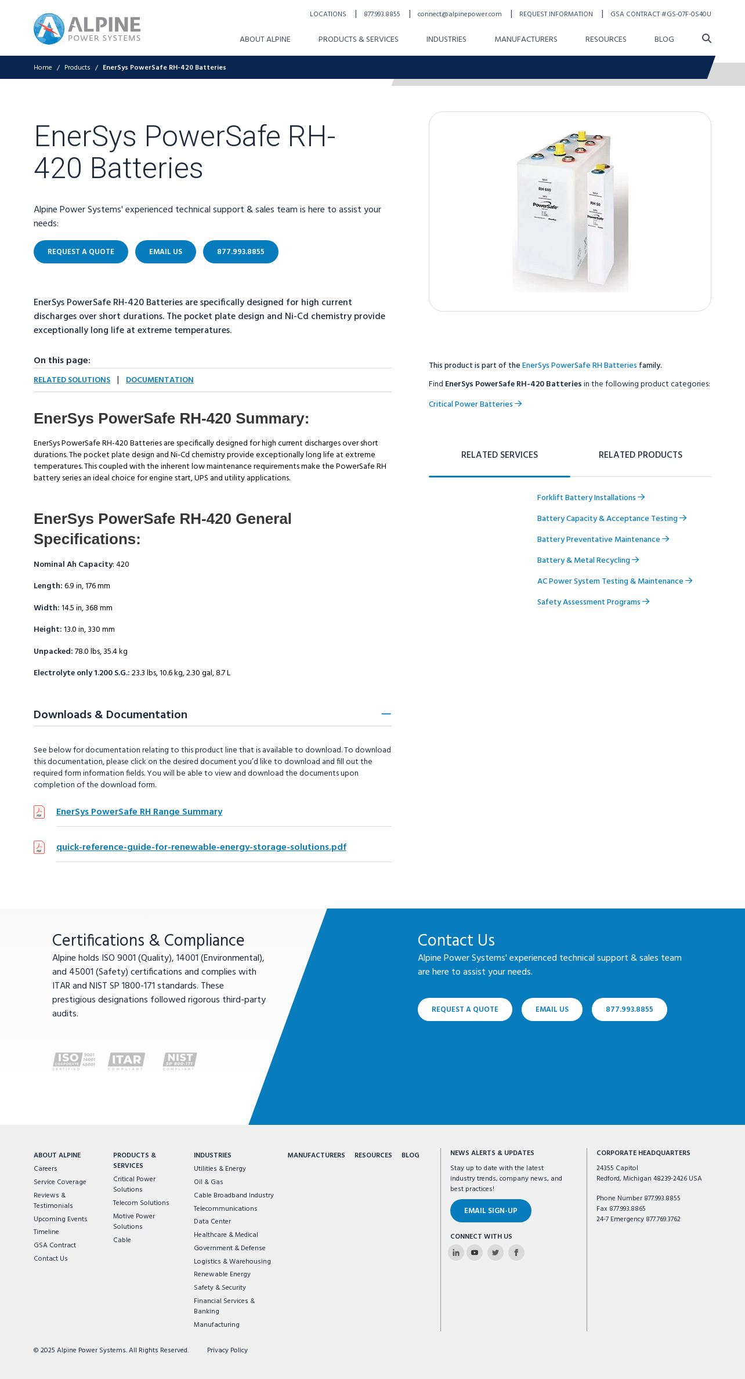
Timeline (46, 1232)
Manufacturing (217, 1325)
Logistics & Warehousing (232, 1262)
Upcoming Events (61, 1219)
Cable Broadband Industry (234, 1195)
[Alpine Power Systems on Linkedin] (456, 1252)
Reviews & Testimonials (53, 1201)
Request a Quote (465, 1010)
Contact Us (51, 1259)
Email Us (552, 1010)
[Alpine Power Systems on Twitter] (495, 1252)
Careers (45, 1169)
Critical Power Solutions (134, 1185)
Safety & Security (220, 1288)
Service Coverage (60, 1182)
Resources (373, 1155)
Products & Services (134, 1161)
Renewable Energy (222, 1274)
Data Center (212, 1222)
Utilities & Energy (220, 1169)
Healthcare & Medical (226, 1235)
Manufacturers (316, 1155)
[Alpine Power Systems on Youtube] (474, 1252)
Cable (122, 1240)
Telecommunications (226, 1209)
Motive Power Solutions (134, 1222)
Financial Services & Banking (224, 1306)
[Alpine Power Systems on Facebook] (516, 1252)
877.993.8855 (629, 1010)
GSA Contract (55, 1245)
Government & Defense (230, 1248)
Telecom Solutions (141, 1203)
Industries (213, 1155)
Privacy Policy (227, 1350)
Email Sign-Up (491, 1211)
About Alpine (57, 1155)
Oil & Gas (208, 1182)
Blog (410, 1155)
